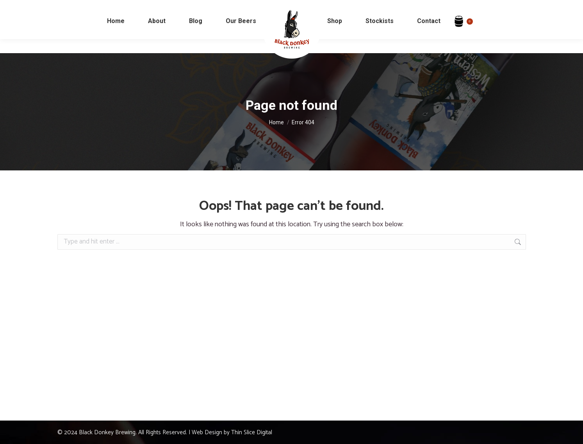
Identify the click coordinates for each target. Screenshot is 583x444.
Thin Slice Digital (251, 432)
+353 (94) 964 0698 (125, 7)
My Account (546, 7)
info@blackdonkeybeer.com (55, 7)
